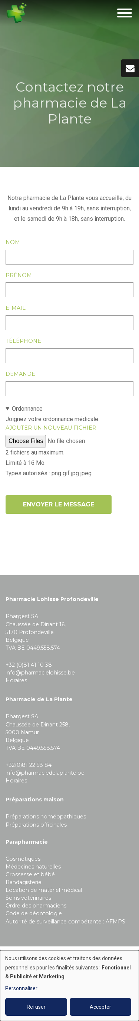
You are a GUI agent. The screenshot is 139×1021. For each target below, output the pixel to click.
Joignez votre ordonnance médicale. (69, 441)
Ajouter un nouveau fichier (51, 427)
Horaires (16, 680)
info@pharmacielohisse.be (40, 672)
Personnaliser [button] (21, 988)
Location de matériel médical (44, 890)
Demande (20, 374)
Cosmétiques (23, 859)
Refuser (36, 1007)
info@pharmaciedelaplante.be (45, 772)
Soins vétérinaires (28, 897)
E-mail (16, 308)
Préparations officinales (36, 824)
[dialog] (69, 985)
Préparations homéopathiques (46, 816)
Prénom (19, 275)
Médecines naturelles (33, 866)
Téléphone (23, 341)
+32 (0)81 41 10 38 (29, 664)
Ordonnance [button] (27, 408)
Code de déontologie (34, 913)
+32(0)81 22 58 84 (29, 765)
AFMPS (115, 921)
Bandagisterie (24, 882)
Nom (13, 242)
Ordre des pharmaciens (36, 905)
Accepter (100, 1007)
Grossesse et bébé (30, 874)
